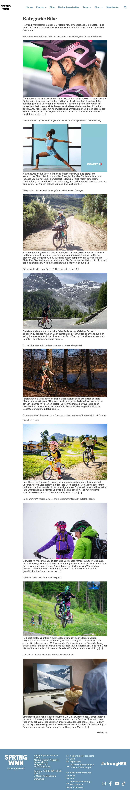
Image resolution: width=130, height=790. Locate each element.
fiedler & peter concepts (82, 756)
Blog (52, 7)
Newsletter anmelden (80, 772)
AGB (72, 778)
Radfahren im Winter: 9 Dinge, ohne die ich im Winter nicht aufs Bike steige (59, 498)
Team (87, 7)
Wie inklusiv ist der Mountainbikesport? (42, 577)
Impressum (75, 762)
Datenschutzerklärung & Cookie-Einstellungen (82, 766)
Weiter (102, 732)
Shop (99, 7)
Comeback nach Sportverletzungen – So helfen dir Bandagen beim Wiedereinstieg (62, 120)
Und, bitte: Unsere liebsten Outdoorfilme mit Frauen (48, 654)
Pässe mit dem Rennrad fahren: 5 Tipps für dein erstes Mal (51, 269)
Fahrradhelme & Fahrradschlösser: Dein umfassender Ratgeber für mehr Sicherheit (62, 36)
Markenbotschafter (68, 7)
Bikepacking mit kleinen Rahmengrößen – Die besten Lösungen (53, 190)
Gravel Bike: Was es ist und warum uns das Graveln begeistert (52, 345)
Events (41, 7)
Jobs (72, 759)
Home (30, 7)
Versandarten (76, 787)
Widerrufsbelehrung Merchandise (80, 783)
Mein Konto (112, 7)
